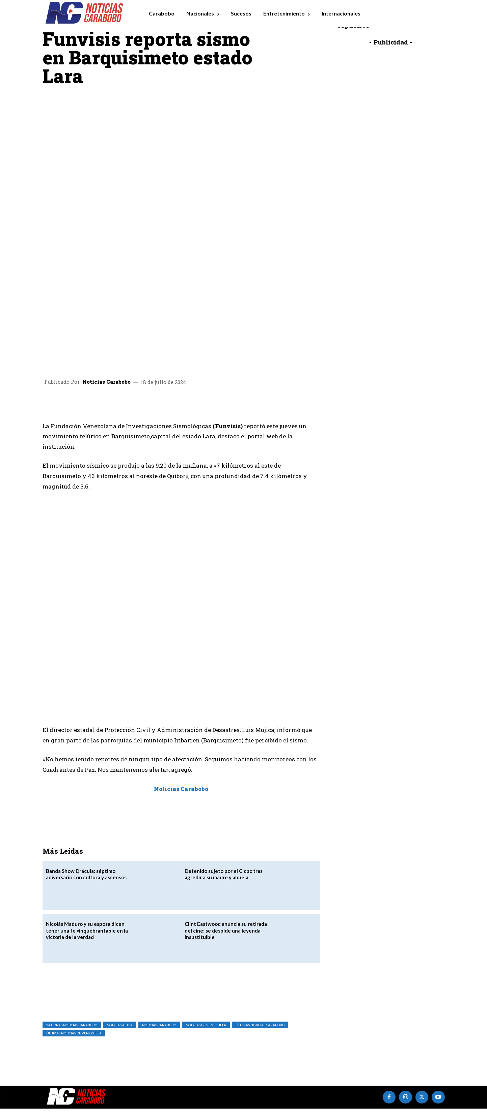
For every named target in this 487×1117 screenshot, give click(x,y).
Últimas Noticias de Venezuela (74, 1041)
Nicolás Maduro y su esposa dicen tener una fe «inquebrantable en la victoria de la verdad (87, 938)
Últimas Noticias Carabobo (260, 1033)
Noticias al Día (120, 1033)
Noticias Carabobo (106, 260)
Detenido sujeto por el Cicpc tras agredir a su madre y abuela (224, 882)
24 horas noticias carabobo (71, 1033)
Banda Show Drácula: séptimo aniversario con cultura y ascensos (86, 882)
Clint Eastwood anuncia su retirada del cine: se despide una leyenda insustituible (226, 938)
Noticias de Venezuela (206, 1033)
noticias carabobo (159, 1033)
